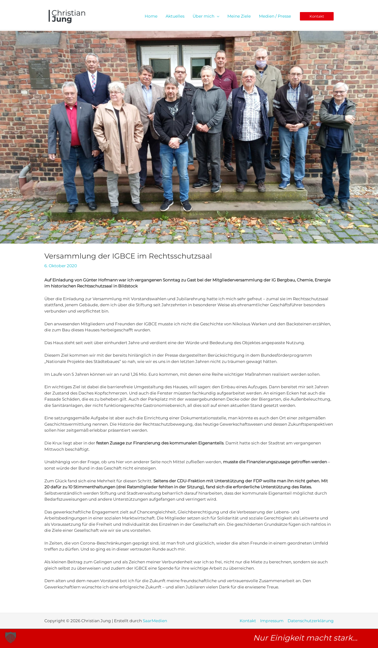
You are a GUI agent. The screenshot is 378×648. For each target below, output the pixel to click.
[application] (216, 16)
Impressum (272, 620)
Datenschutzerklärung (311, 620)
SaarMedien (155, 620)
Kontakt (248, 620)
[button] (317, 16)
